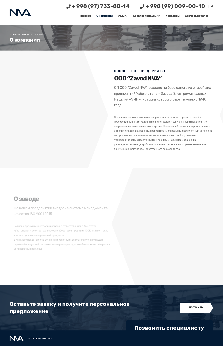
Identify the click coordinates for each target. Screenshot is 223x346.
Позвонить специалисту (169, 327)
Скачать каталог (196, 15)
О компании (104, 15)
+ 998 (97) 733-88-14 (98, 6)
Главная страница (19, 34)
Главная (85, 15)
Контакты (172, 15)
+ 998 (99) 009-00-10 (172, 6)
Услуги (123, 15)
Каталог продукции (146, 15)
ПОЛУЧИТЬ (196, 307)
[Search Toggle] (211, 6)
